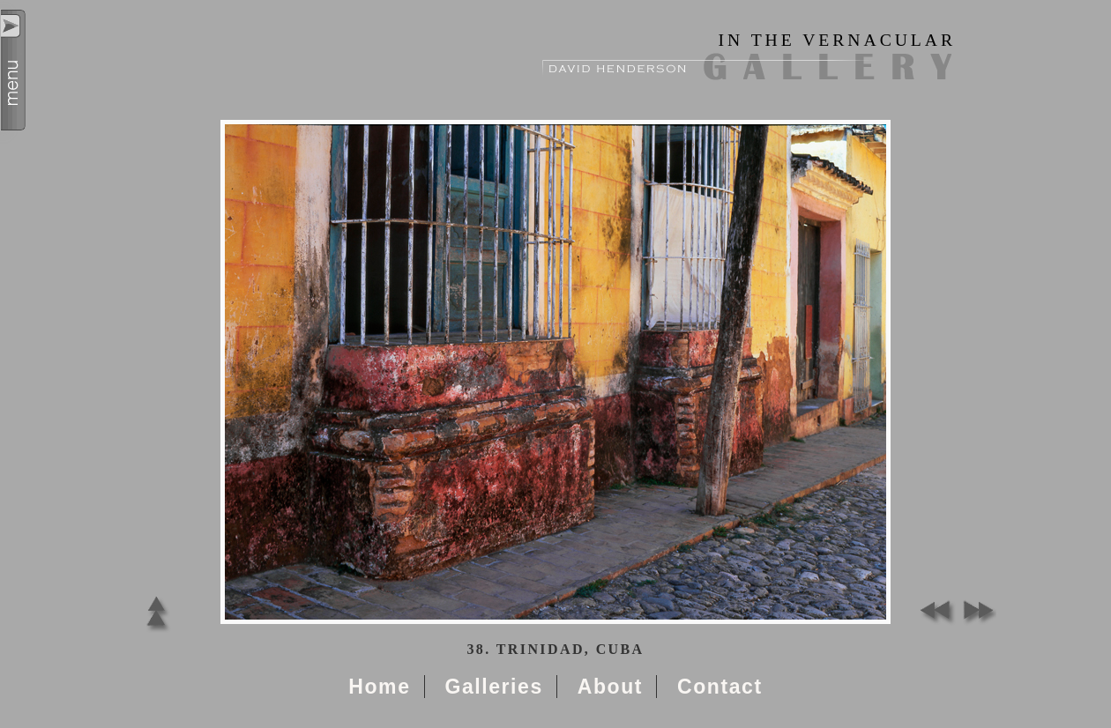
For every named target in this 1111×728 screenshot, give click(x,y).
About (610, 686)
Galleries (493, 686)
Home (379, 686)
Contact (720, 686)
